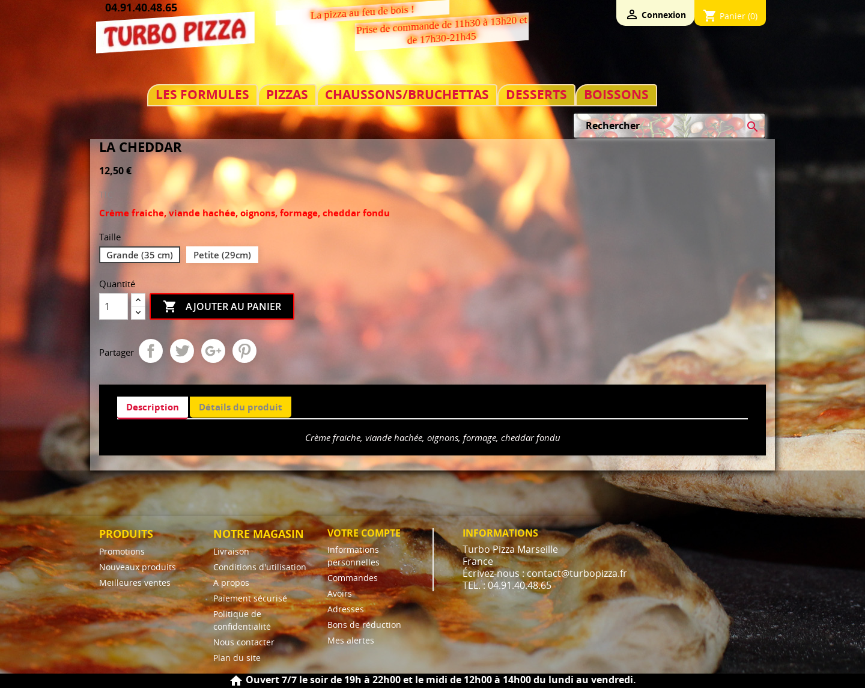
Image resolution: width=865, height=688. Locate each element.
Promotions (122, 551)
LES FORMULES (202, 95)
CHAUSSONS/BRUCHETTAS (407, 95)
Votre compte (364, 533)
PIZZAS (287, 95)
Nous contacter (244, 642)
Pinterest (244, 351)
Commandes (352, 577)
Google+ (213, 351)
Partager (151, 351)
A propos (231, 582)
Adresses (345, 609)
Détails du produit (240, 407)
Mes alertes (350, 640)
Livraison (231, 551)
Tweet (182, 351)
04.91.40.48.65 (141, 7)
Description (152, 407)
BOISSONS (616, 95)
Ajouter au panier (222, 307)
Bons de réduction (364, 624)
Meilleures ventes (135, 582)
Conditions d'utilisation (259, 567)
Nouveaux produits (137, 567)
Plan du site (237, 657)
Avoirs (339, 593)
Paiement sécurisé (250, 598)
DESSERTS (536, 95)
